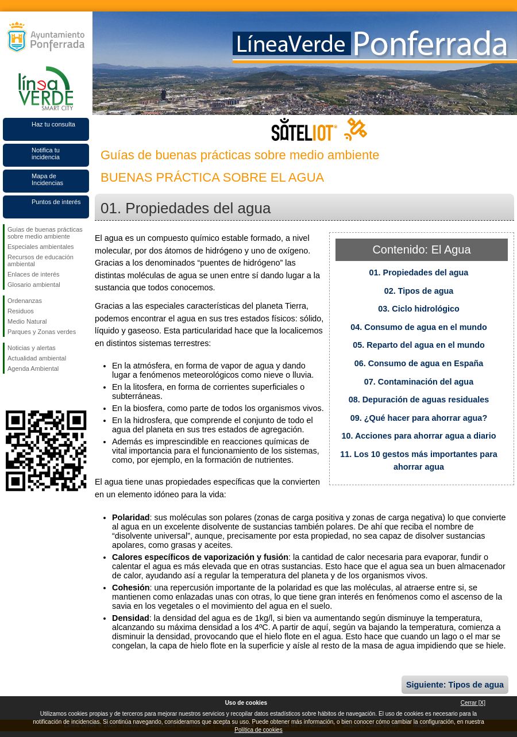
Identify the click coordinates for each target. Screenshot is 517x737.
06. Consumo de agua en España (419, 363)
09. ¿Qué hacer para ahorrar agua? (418, 418)
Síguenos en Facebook (10, 392)
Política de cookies (258, 730)
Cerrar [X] (473, 703)
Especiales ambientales (40, 246)
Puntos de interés (56, 201)
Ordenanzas (24, 300)
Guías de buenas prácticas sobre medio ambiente (45, 233)
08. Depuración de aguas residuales (419, 399)
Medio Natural (27, 321)
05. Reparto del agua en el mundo (419, 345)
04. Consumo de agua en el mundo (418, 327)
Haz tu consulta (53, 124)
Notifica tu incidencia (46, 153)
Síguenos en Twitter (29, 392)
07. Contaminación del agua (418, 381)
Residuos (20, 311)
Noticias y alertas (31, 347)
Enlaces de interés (33, 274)
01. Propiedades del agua (419, 272)
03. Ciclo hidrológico (419, 308)
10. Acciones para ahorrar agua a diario (418, 435)
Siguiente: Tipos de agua (455, 684)
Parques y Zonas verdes (41, 331)
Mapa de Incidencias (47, 179)
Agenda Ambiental (33, 368)
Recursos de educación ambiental (40, 260)
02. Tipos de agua (419, 290)
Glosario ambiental (33, 284)
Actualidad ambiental (36, 358)
